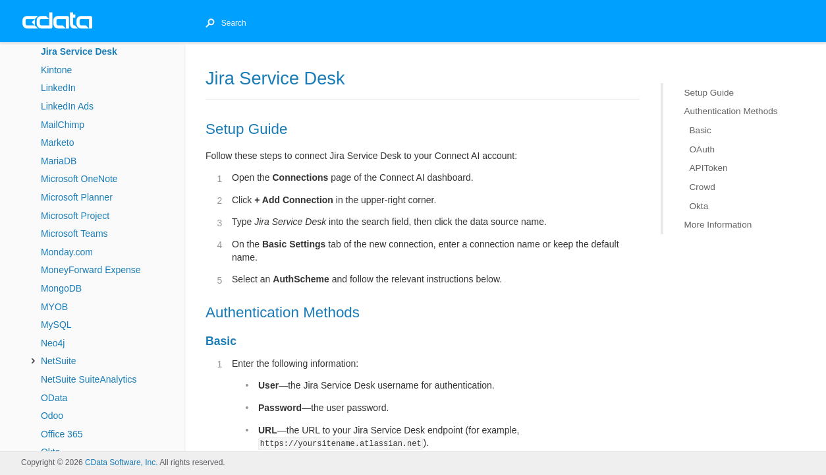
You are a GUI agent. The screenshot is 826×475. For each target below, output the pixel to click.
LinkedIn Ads (67, 106)
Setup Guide (709, 93)
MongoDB (61, 288)
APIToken (709, 168)
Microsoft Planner (77, 197)
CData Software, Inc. (121, 462)
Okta (699, 205)
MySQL (56, 324)
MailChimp (62, 124)
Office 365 (62, 434)
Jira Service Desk (79, 51)
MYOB (54, 306)
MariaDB (58, 161)
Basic (700, 130)
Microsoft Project (75, 215)
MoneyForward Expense (91, 270)
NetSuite (58, 361)
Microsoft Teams (74, 233)
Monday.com (67, 252)
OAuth (702, 149)
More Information (718, 225)
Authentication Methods (731, 111)
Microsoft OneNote (79, 179)
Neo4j (53, 343)
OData (54, 398)
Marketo (57, 142)
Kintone (56, 70)
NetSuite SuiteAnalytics (89, 379)
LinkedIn (58, 87)
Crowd (702, 187)
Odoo (52, 415)
